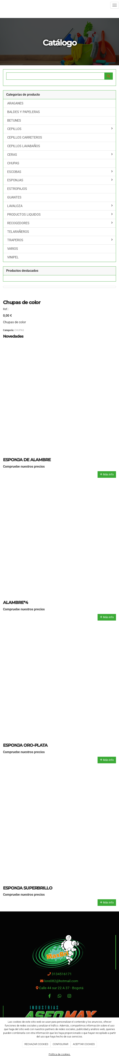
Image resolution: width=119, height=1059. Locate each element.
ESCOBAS (60, 172)
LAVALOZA (60, 206)
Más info (107, 474)
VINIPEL (13, 257)
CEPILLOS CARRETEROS (24, 137)
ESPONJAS (60, 180)
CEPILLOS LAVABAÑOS (23, 146)
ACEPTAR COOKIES (84, 1044)
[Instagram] (69, 996)
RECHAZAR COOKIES (36, 1044)
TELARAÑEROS (18, 232)
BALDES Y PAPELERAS (23, 112)
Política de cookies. (60, 1054)
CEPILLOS (60, 129)
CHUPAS (13, 163)
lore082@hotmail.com (61, 981)
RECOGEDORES (60, 223)
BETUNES (14, 120)
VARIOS (12, 249)
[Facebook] (49, 996)
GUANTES (14, 197)
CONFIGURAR (60, 1044)
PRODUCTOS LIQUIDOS (60, 214)
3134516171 (62, 974)
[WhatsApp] (59, 996)
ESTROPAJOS (17, 189)
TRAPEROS (60, 240)
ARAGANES (15, 103)
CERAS (60, 155)
